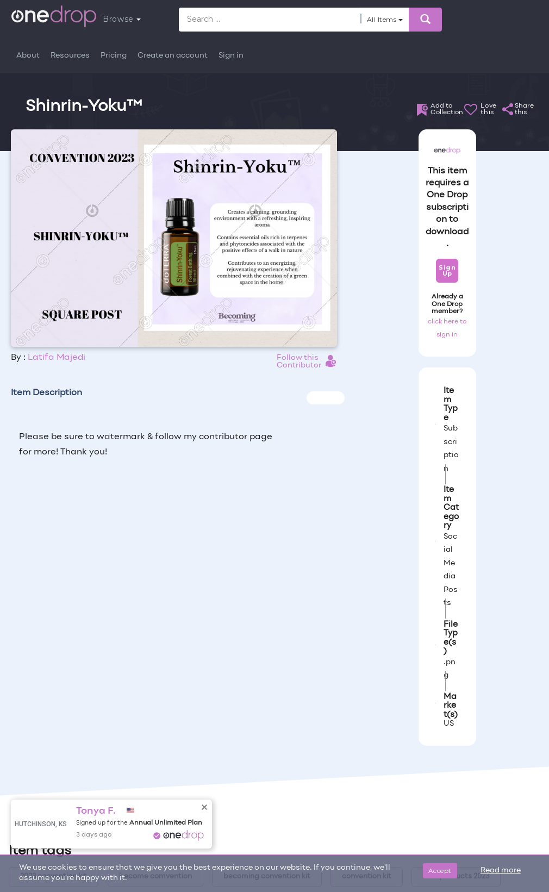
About (28, 55)
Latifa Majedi (56, 357)
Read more (501, 870)
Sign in (231, 55)
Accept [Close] (440, 870)
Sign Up (447, 270)
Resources (70, 55)
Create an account (173, 55)
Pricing (114, 55)
